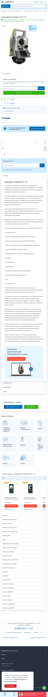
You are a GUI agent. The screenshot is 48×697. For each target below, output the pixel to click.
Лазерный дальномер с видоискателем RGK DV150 (30, 498)
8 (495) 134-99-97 (7, 670)
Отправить (41, 88)
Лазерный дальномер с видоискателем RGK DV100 (11, 498)
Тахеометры (27, 11)
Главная (3, 11)
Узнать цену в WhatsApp (24, 93)
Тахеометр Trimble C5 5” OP (10, 637)
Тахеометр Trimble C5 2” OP (37, 637)
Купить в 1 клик (9, 509)
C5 (41, 11)
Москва (12, 103)
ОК (42, 165)
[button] (4, 154)
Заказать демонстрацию (37, 128)
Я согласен (10, 686)
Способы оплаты (9, 111)
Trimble (36, 11)
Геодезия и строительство (14, 11)
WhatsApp (31, 407)
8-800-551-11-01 (13, 407)
